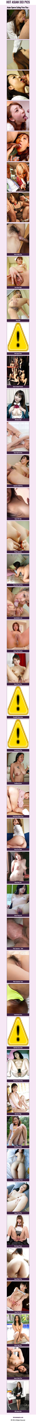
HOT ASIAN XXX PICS (18, 2)
